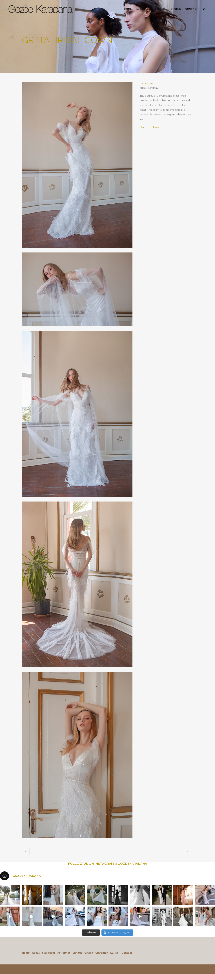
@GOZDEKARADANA (131, 863)
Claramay (101, 952)
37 (154, 127)
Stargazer (48, 952)
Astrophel (63, 952)
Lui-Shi (114, 952)
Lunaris (77, 952)
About (36, 952)
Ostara (88, 952)
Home (26, 952)
